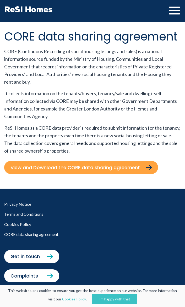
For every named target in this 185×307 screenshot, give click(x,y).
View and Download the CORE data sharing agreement (75, 167)
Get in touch (25, 256)
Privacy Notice (17, 204)
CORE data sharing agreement (31, 234)
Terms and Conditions (23, 214)
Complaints (24, 276)
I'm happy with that (114, 299)
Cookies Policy (74, 299)
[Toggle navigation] (173, 10)
